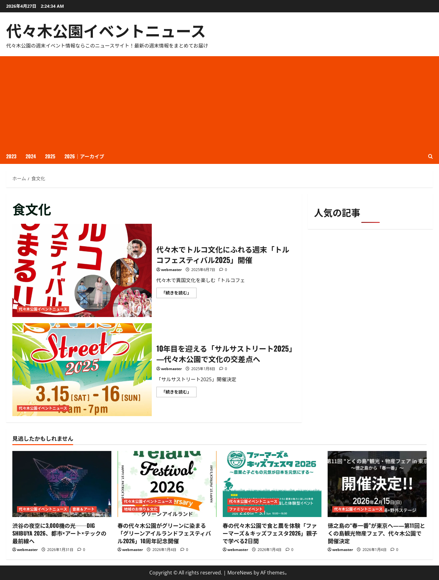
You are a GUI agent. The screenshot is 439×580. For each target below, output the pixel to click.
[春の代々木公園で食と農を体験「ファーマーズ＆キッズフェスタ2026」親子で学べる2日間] (272, 484)
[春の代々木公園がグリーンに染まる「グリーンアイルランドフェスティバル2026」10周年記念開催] (167, 484)
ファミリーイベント (246, 509)
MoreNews (239, 572)
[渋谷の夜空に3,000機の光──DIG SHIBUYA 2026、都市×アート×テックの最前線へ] (61, 484)
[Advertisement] (220, 102)
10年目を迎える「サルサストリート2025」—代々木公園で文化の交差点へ (82, 369)
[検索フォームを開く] (430, 156)
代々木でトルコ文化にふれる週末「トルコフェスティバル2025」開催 (82, 270)
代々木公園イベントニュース (106, 30)
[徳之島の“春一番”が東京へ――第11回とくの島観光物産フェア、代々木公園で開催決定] (377, 484)
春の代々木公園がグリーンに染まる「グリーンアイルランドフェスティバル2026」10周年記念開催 (164, 533)
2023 (11, 156)
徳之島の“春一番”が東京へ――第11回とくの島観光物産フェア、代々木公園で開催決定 (376, 533)
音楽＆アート (83, 509)
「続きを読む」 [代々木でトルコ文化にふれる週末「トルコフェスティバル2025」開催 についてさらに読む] (179, 294)
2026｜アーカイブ (84, 156)
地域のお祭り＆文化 (141, 509)
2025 (50, 156)
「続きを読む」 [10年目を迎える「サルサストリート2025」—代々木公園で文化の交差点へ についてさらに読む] (179, 393)
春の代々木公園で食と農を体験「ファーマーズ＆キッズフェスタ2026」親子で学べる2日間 (270, 533)
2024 (31, 156)
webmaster (171, 269)
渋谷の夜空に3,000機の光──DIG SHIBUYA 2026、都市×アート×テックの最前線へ (59, 533)
